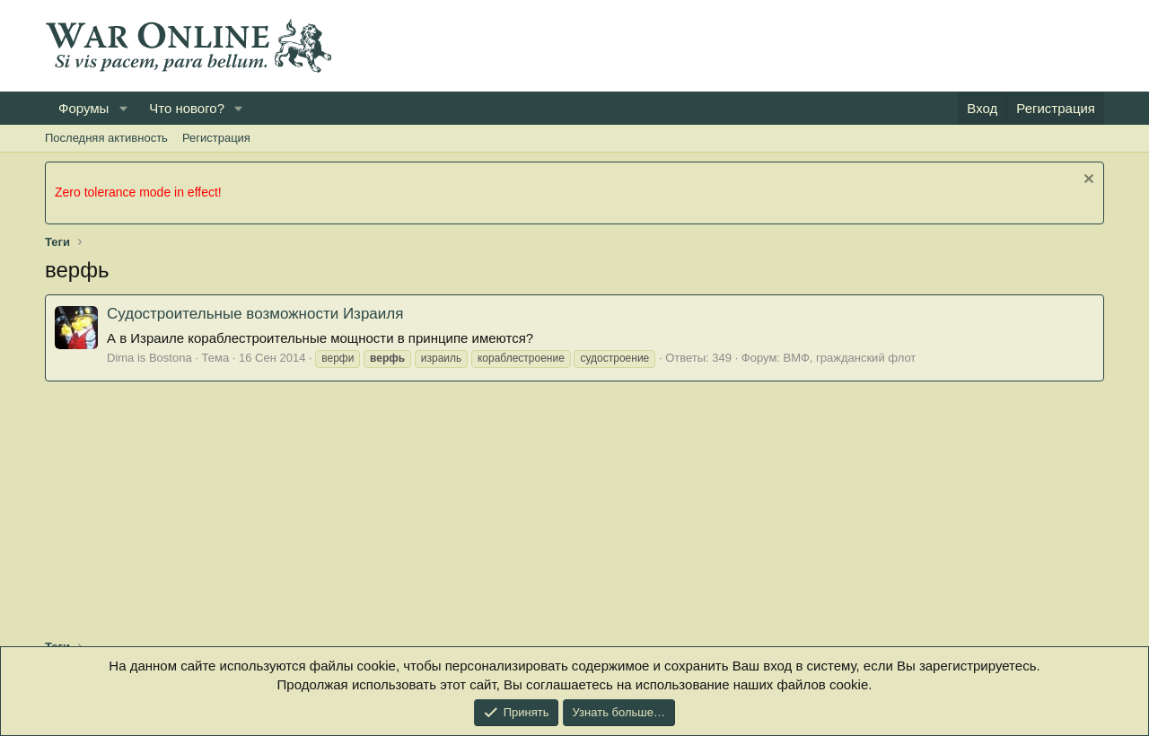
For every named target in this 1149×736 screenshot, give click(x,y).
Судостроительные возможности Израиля (255, 313)
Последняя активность (106, 138)
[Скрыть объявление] (1086, 180)
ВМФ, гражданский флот (850, 357)
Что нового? (186, 108)
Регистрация (216, 138)
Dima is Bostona (149, 357)
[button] (123, 108)
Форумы (83, 108)
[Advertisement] (777, 45)
